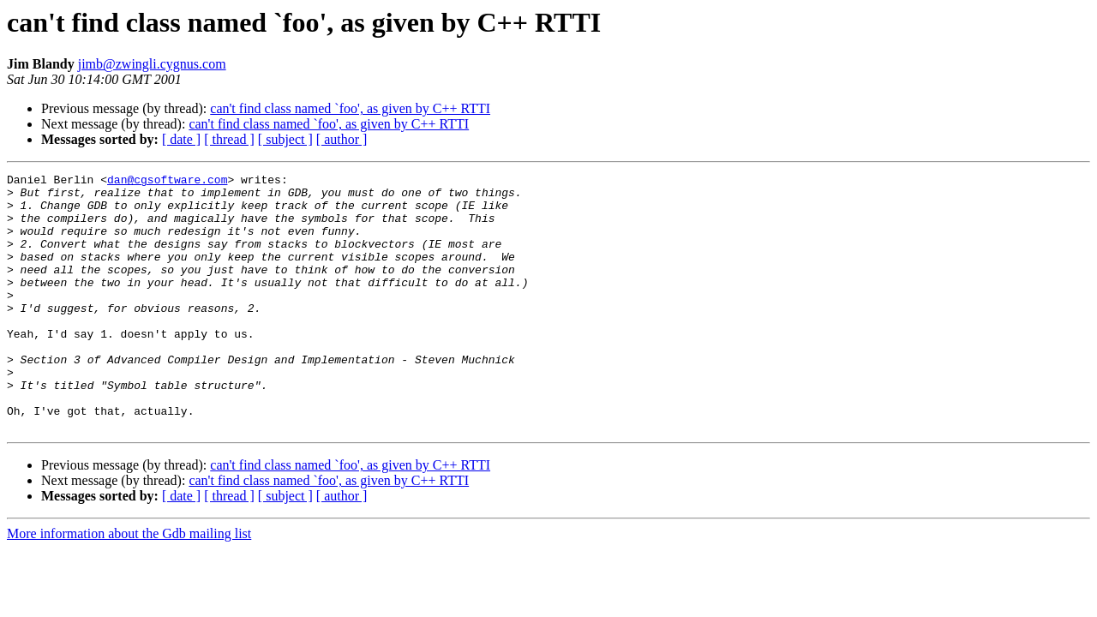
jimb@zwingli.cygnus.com (152, 64)
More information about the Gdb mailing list (129, 585)
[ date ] (181, 139)
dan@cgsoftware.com (167, 181)
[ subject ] (285, 139)
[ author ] (342, 139)
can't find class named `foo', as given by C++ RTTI (350, 108)
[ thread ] (229, 139)
